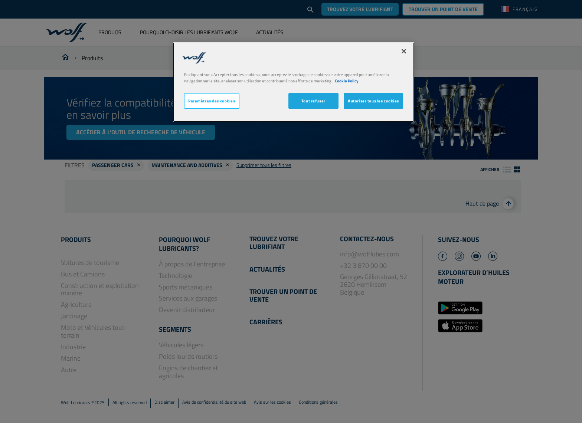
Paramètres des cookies (211, 101)
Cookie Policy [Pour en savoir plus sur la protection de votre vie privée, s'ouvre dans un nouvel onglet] (347, 81)
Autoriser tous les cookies (373, 101)
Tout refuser (313, 101)
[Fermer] (404, 51)
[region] (293, 82)
